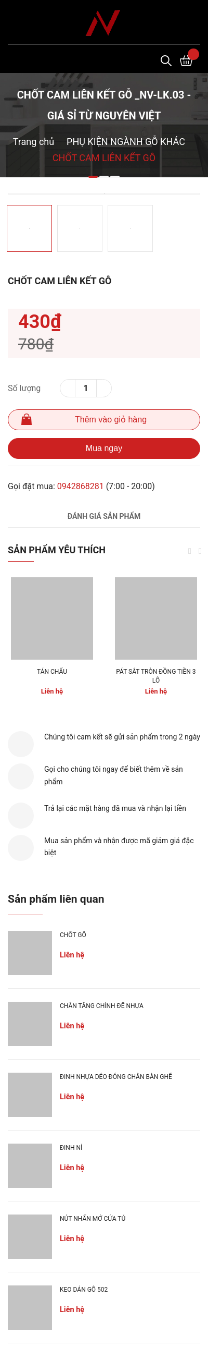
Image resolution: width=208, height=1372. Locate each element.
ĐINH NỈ (71, 1147)
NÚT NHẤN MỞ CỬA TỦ (92, 1218)
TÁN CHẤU (52, 671)
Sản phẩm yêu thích (57, 549)
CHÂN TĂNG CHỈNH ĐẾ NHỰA (102, 1006)
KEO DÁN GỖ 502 (84, 1289)
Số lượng (24, 388)
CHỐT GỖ (73, 935)
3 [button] (115, 177)
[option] (104, 194)
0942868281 (80, 486)
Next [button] (200, 551)
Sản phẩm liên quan (56, 899)
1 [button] (93, 177)
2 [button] (104, 177)
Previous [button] (190, 551)
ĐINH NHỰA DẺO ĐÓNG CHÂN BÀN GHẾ (116, 1076)
